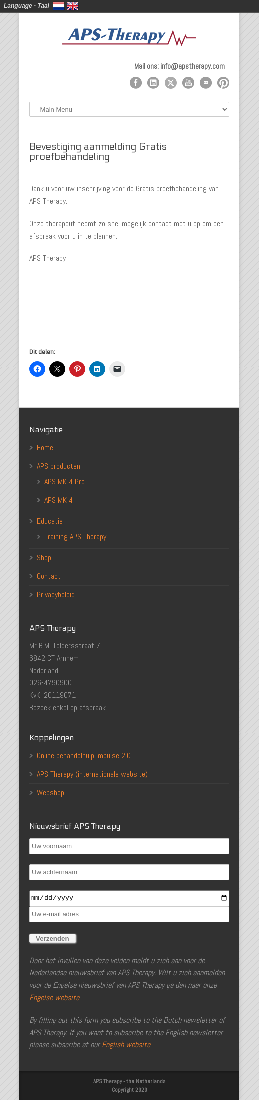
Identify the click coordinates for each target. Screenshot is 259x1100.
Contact (49, 576)
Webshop (50, 792)
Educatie (50, 521)
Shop (44, 557)
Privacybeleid (56, 594)
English (73, 6)
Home (45, 447)
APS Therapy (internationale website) (92, 774)
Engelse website (55, 997)
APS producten (58, 466)
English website (126, 1044)
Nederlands (59, 6)
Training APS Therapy (75, 536)
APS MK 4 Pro (64, 481)
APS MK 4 (58, 500)
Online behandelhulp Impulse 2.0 (84, 755)
